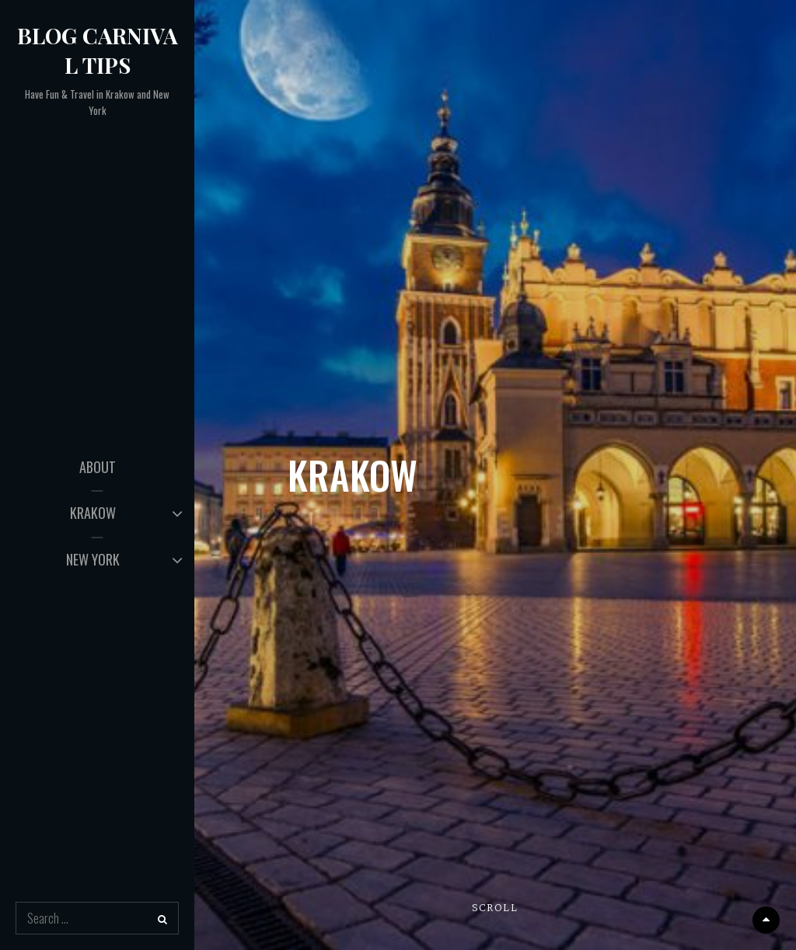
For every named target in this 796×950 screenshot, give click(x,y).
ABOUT (97, 467)
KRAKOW (93, 513)
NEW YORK (93, 559)
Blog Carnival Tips (97, 50)
